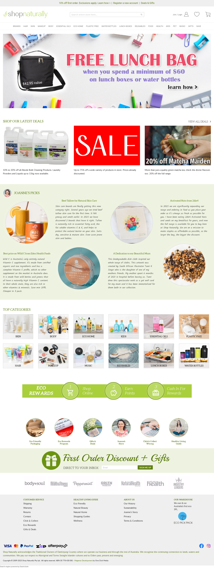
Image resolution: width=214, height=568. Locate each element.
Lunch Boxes (125, 26)
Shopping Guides (82, 516)
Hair (25, 26)
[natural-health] (131, 483)
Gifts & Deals (29, 529)
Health (159, 26)
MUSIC (88, 365)
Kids (168, 26)
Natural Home (80, 512)
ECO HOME (88, 336)
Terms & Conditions (133, 520)
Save (198, 26)
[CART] (208, 14)
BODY (53, 336)
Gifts (190, 26)
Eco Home (78, 26)
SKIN (18, 336)
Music (182, 26)
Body (50, 26)
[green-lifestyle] (107, 483)
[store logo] (25, 14)
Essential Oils (63, 26)
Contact (27, 516)
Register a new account (125, 3)
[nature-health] (155, 483)
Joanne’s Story (131, 512)
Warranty (27, 507)
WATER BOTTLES (194, 365)
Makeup (41, 26)
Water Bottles (109, 26)
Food (150, 26)
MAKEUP (53, 365)
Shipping (27, 503)
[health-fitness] (59, 483)
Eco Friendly (80, 503)
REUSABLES (123, 365)
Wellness (78, 520)
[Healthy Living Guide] (178, 427)
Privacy (127, 516)
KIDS (123, 336)
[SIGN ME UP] (145, 467)
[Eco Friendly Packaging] (35, 427)
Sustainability (130, 507)
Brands (17, 26)
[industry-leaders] (179, 483)
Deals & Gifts (148, 3)
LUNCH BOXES (159, 365)
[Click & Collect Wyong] (150, 427)
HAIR (18, 365)
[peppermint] (83, 483)
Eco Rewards (29, 524)
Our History (129, 503)
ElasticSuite (24, 567)
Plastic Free (92, 26)
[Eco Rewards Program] (64, 427)
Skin (33, 26)
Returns (27, 512)
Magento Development (83, 560)
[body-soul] (35, 483)
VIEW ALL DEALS (198, 121)
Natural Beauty (81, 507)
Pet (175, 26)
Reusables (140, 26)
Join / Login (177, 15)
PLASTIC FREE (194, 336)
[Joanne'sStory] (121, 427)
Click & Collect (30, 520)
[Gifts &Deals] (92, 427)
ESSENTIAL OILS (159, 336)
